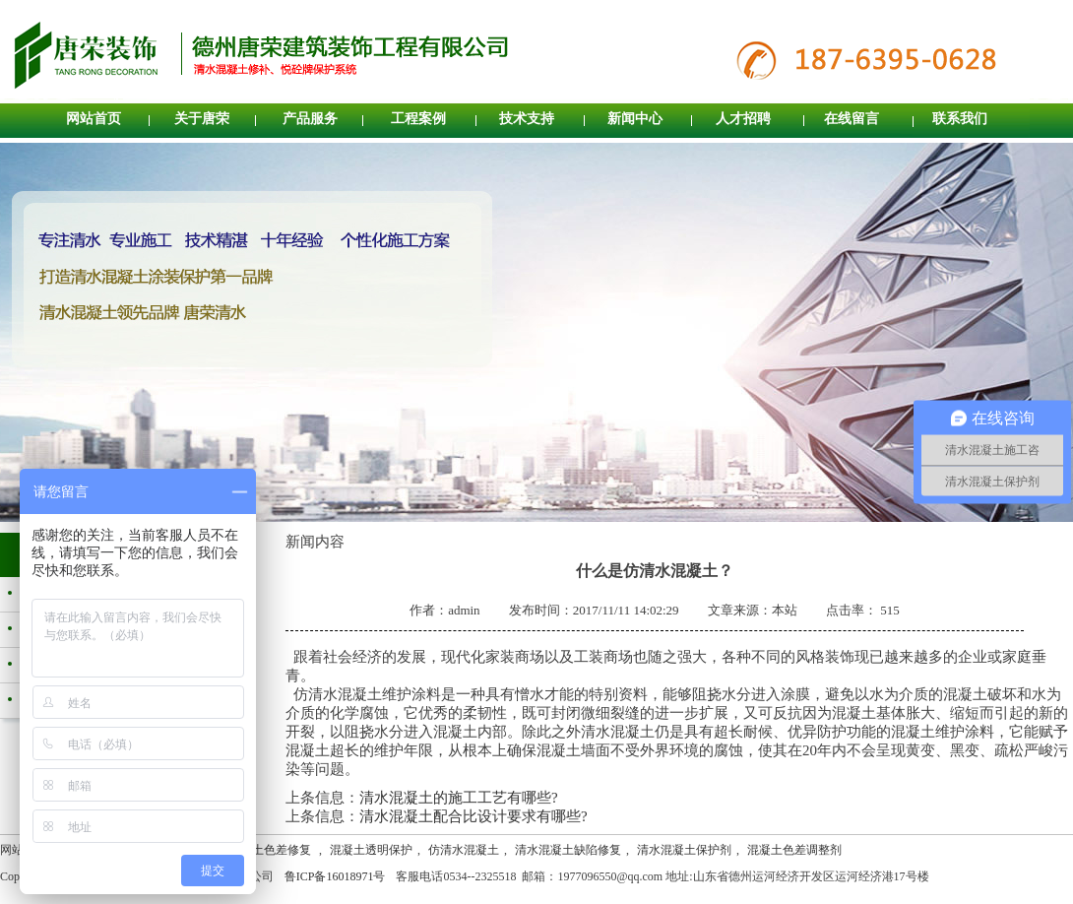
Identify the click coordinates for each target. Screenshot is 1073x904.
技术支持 (526, 118)
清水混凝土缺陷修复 (568, 850)
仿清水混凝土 (463, 850)
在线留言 (851, 118)
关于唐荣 (201, 118)
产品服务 (310, 118)
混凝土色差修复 (271, 850)
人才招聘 (743, 118)
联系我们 (959, 118)
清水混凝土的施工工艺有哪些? (458, 798)
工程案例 (418, 118)
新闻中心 (635, 118)
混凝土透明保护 (371, 850)
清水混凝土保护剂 (684, 850)
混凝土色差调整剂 (794, 850)
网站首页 (93, 118)
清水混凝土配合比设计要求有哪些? (473, 816)
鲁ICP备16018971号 (335, 876)
